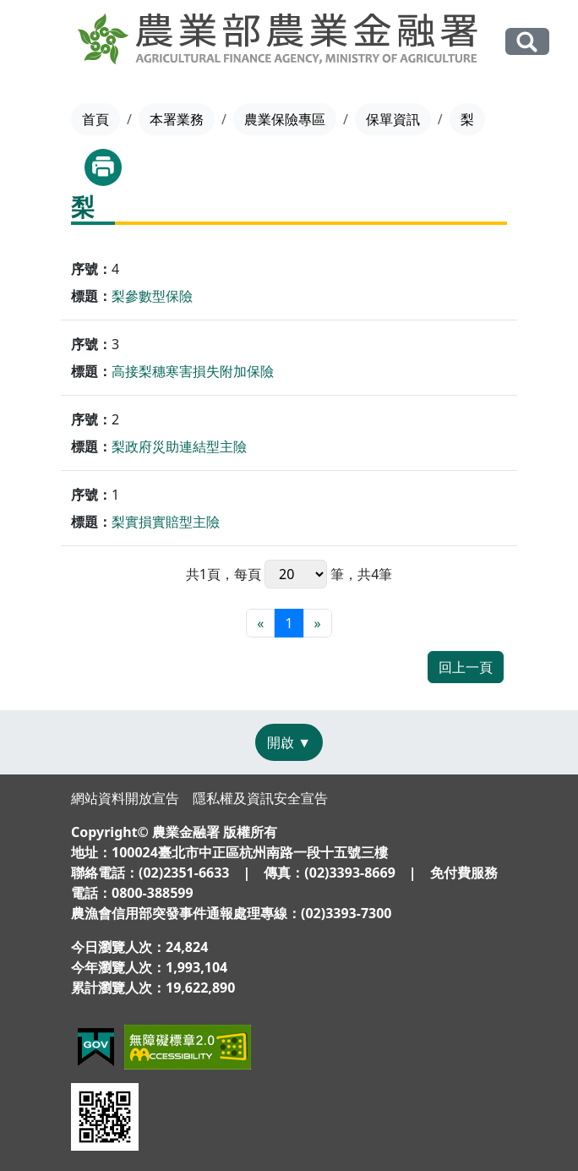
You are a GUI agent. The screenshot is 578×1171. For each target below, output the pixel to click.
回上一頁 (466, 667)
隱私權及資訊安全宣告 (260, 798)
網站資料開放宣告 (125, 798)
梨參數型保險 (152, 296)
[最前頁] (260, 623)
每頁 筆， (295, 574)
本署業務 (177, 119)
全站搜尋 (527, 41)
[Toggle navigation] (39, 42)
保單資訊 (393, 119)
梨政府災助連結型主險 (179, 446)
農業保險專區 (284, 119)
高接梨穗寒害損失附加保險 (193, 371)
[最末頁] (317, 623)
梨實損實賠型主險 (166, 521)
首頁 (95, 119)
